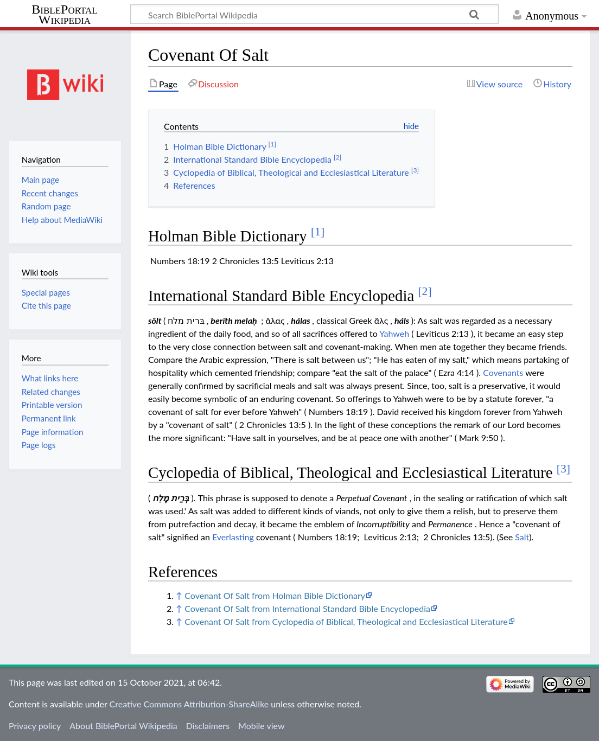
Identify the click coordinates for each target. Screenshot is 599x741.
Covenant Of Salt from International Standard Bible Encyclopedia (307, 608)
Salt (522, 537)
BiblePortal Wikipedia (64, 14)
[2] (424, 291)
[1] (317, 231)
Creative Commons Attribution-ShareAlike (189, 704)
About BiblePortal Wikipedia (123, 725)
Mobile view (261, 725)
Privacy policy (35, 725)
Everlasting (233, 537)
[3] (563, 468)
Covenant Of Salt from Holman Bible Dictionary (274, 595)
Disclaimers (208, 725)
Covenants (503, 372)
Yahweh (394, 333)
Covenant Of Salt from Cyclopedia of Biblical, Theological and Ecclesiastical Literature (345, 621)
